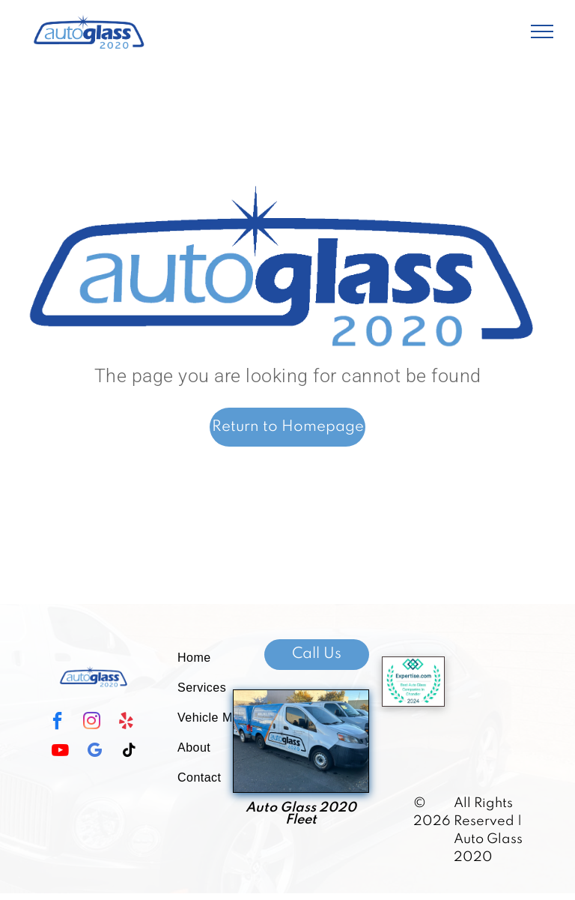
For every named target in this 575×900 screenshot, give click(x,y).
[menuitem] (220, 658)
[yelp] (126, 722)
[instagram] (91, 722)
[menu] (542, 31)
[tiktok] (129, 752)
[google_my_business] (94, 752)
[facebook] (57, 722)
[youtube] (60, 752)
